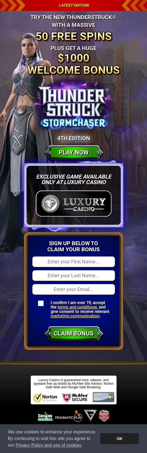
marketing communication (75, 315)
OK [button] (120, 438)
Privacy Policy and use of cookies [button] (48, 445)
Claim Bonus (74, 333)
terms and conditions (77, 307)
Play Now (74, 152)
